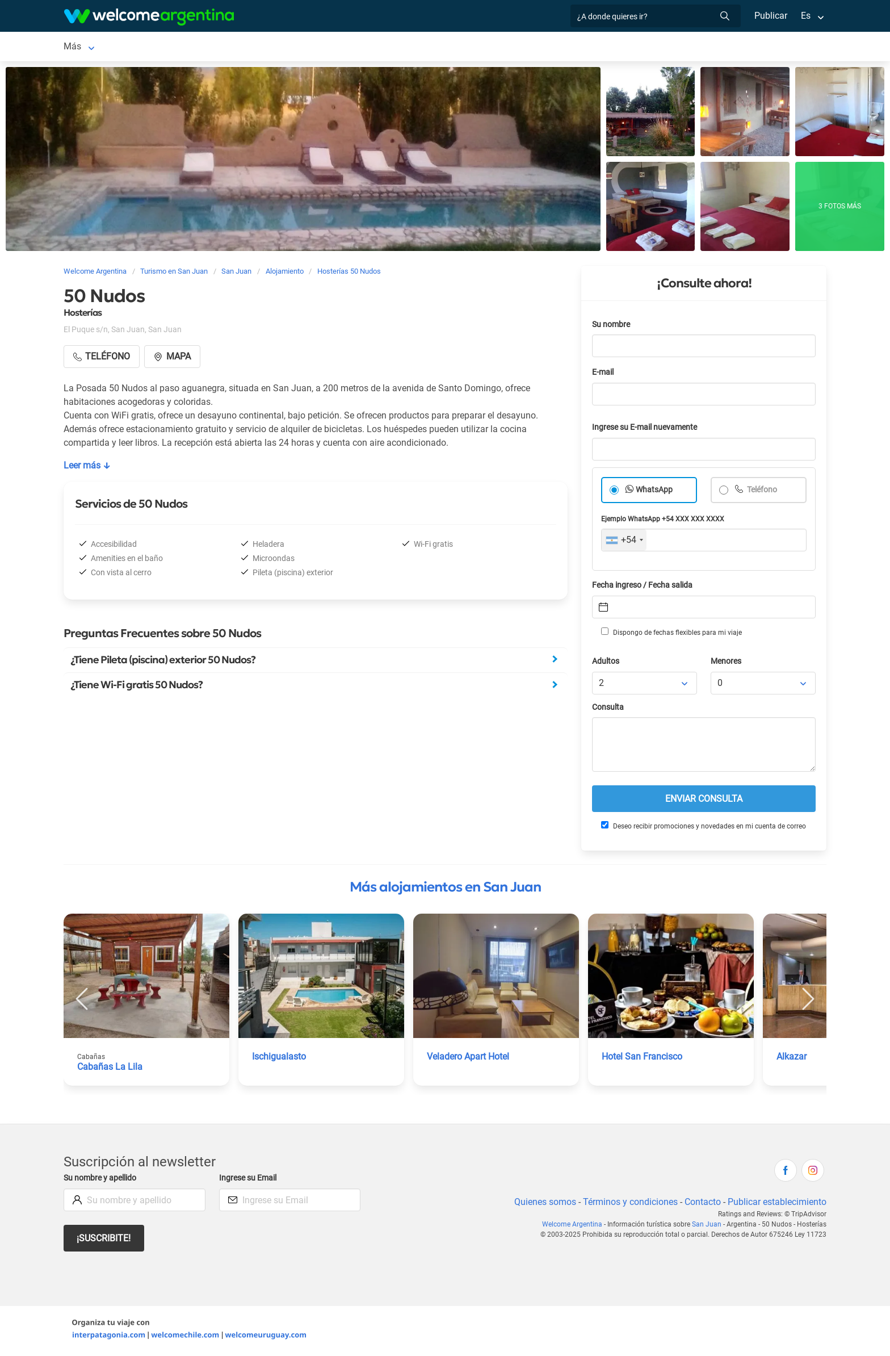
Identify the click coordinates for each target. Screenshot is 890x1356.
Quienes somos (541, 1204)
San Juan (82, 47)
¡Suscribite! (104, 1240)
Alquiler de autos (245, 47)
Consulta (608, 709)
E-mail (604, 374)
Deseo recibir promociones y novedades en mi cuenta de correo (703, 827)
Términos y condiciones (628, 1204)
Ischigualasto (279, 1058)
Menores (727, 663)
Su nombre (612, 327)
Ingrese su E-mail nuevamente (647, 429)
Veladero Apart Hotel (469, 1058)
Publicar (770, 15)
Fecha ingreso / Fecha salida (644, 587)
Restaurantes (409, 47)
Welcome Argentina (576, 1227)
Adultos (606, 663)
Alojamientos (148, 47)
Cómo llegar (635, 47)
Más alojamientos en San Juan (445, 889)
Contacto (701, 1204)
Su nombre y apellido (102, 1180)
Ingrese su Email (249, 1180)
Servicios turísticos (330, 47)
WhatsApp (654, 492)
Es (806, 15)
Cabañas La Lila (109, 1069)
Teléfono (762, 492)
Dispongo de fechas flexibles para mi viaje (670, 634)
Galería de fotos (543, 47)
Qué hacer (470, 47)
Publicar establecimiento (776, 1204)
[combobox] (624, 542)
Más (682, 47)
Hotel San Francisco (642, 1058)
